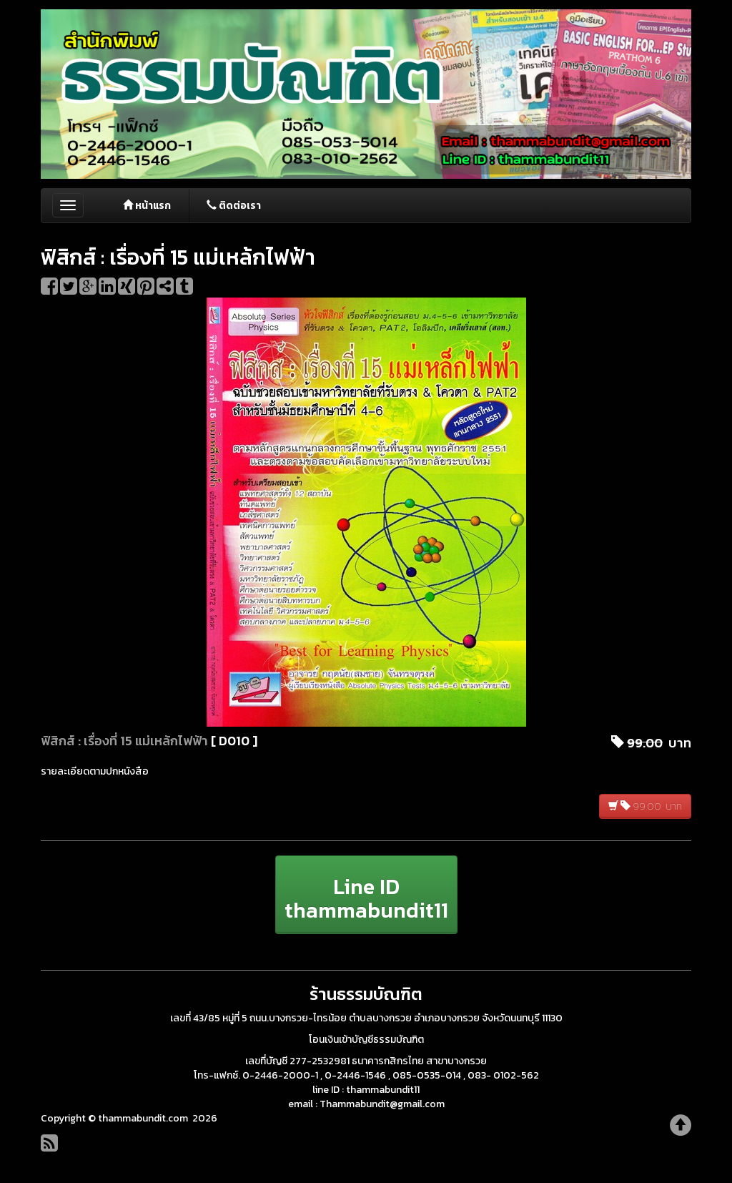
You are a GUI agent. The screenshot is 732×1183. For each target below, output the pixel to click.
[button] (366, 894)
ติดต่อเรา (234, 205)
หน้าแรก (147, 205)
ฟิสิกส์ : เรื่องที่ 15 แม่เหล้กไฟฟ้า (124, 740)
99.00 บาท (645, 806)
